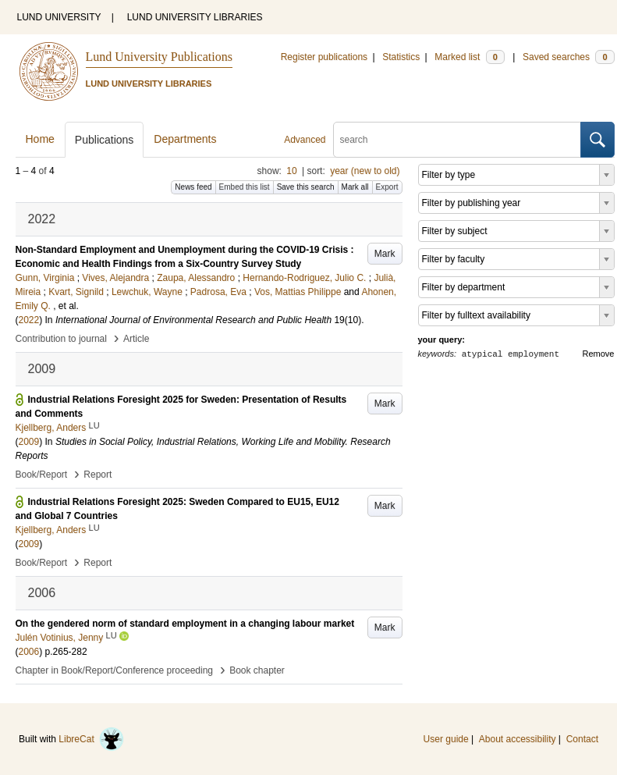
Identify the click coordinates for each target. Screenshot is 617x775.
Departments (185, 139)
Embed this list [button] (244, 187)
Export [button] (387, 187)
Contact (582, 739)
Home (40, 139)
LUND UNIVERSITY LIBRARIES (195, 17)
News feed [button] (193, 187)
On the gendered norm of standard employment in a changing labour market (185, 623)
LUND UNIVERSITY (59, 17)
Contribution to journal (61, 338)
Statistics (401, 57)
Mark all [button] (355, 187)
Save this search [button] (306, 187)
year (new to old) (364, 170)
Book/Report (42, 474)
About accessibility (517, 739)
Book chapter (257, 670)
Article (136, 338)
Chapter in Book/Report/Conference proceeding (115, 670)
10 (291, 170)
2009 (29, 441)
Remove (599, 353)
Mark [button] (384, 253)
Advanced (304, 139)
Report (97, 474)
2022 (29, 320)
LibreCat (91, 739)
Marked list (469, 57)
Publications (104, 139)
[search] (457, 140)
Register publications (324, 57)
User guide (446, 739)
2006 (29, 651)
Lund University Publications (159, 56)
